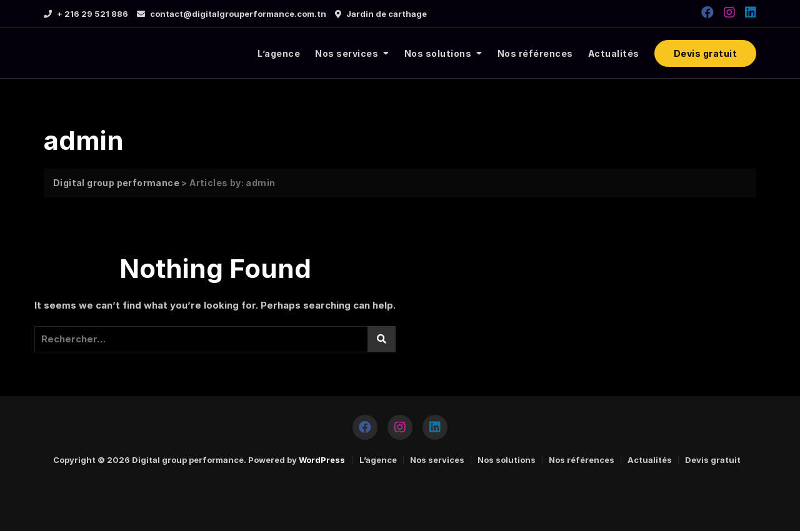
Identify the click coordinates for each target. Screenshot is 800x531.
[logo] (120, 53)
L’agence (279, 53)
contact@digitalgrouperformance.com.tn (231, 14)
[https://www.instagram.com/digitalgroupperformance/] (729, 12)
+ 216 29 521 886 (86, 14)
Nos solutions (438, 53)
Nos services (346, 53)
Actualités (613, 53)
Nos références (535, 53)
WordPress (322, 460)
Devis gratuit (706, 53)
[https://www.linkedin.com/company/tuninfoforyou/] (750, 12)
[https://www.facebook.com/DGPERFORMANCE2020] (707, 12)
